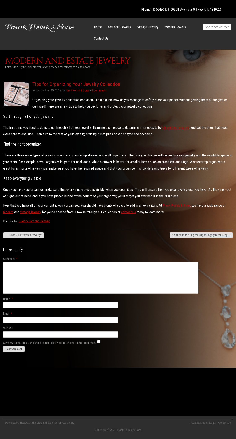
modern (8, 212)
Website (8, 328)
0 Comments (99, 90)
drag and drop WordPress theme (55, 422)
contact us (128, 212)
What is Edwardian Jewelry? (23, 235)
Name (8, 299)
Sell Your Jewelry (119, 27)
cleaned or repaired (175, 127)
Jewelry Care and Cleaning (34, 221)
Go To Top (224, 422)
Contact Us (101, 39)
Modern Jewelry (175, 27)
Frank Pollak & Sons (176, 205)
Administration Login (203, 422)
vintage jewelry (30, 212)
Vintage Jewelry (147, 27)
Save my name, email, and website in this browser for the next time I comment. (49, 342)
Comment (10, 258)
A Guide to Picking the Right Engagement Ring (201, 235)
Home (98, 27)
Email (7, 313)
